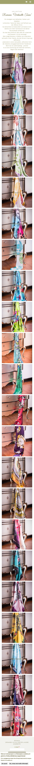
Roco (17, 690)
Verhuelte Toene (17, 721)
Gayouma (17, 503)
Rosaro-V (17, 379)
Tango (17, 534)
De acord (4, 763)
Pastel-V (17, 161)
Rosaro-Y (17, 348)
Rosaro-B (17, 286)
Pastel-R (17, 130)
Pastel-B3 (17, 255)
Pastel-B (17, 68)
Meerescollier (17, 659)
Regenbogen (17, 223)
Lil (17, 596)
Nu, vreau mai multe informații (19, 763)
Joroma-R (17, 410)
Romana (17, 740)
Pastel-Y (17, 192)
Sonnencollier (17, 627)
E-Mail (17, 747)
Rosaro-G (17, 317)
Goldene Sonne (17, 472)
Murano (17, 565)
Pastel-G (17, 99)
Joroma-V (17, 441)
